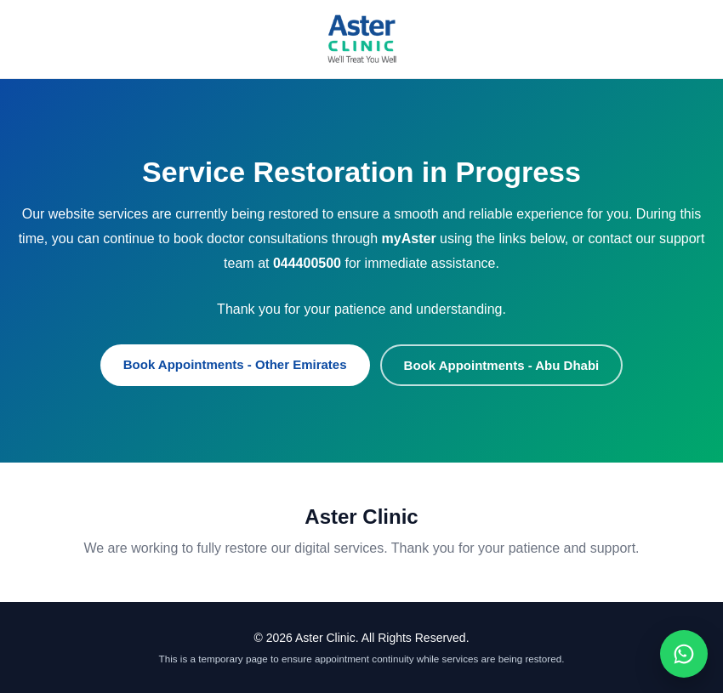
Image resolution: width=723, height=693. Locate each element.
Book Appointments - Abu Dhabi (502, 365)
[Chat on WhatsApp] (684, 654)
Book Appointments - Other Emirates (235, 364)
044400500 (307, 263)
